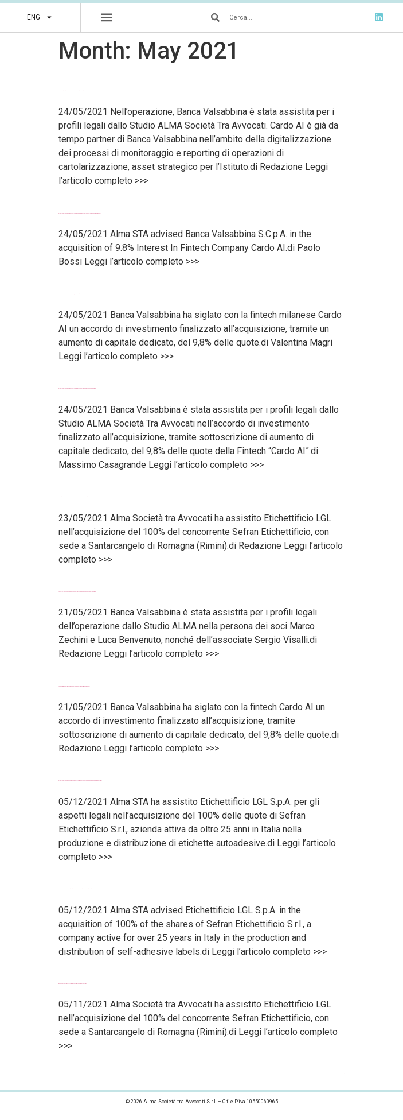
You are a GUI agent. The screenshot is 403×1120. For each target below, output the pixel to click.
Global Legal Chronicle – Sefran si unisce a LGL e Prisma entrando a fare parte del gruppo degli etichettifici (79, 780)
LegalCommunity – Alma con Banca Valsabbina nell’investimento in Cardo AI (74, 686)
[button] (106, 17)
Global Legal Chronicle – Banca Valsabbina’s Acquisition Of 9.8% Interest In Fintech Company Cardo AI (79, 213)
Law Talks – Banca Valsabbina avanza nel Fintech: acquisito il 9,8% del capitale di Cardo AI (77, 591)
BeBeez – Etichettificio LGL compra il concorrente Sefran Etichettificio (72, 983)
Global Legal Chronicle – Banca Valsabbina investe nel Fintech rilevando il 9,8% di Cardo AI (77, 388)
